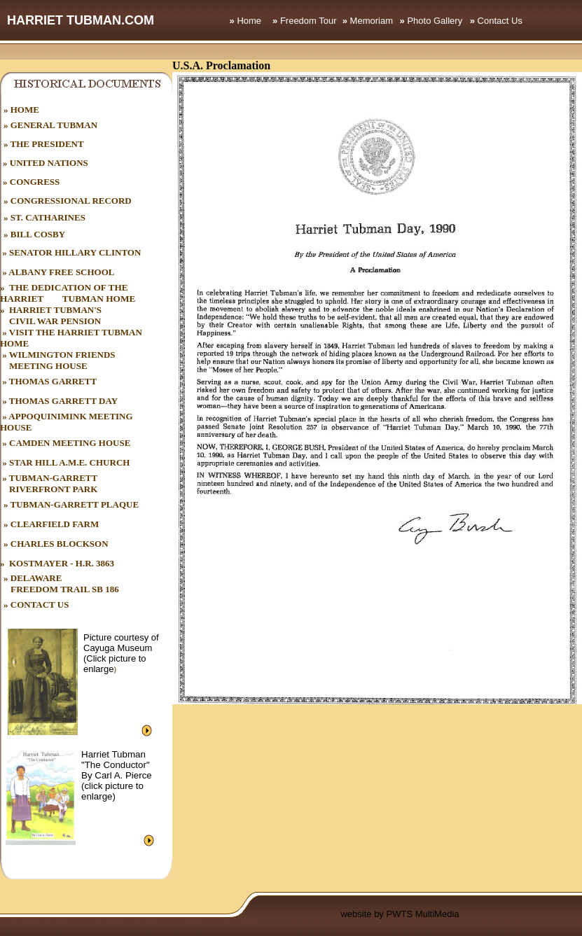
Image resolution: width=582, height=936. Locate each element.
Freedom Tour (308, 20)
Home (249, 20)
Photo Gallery (434, 20)
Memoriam (371, 20)
